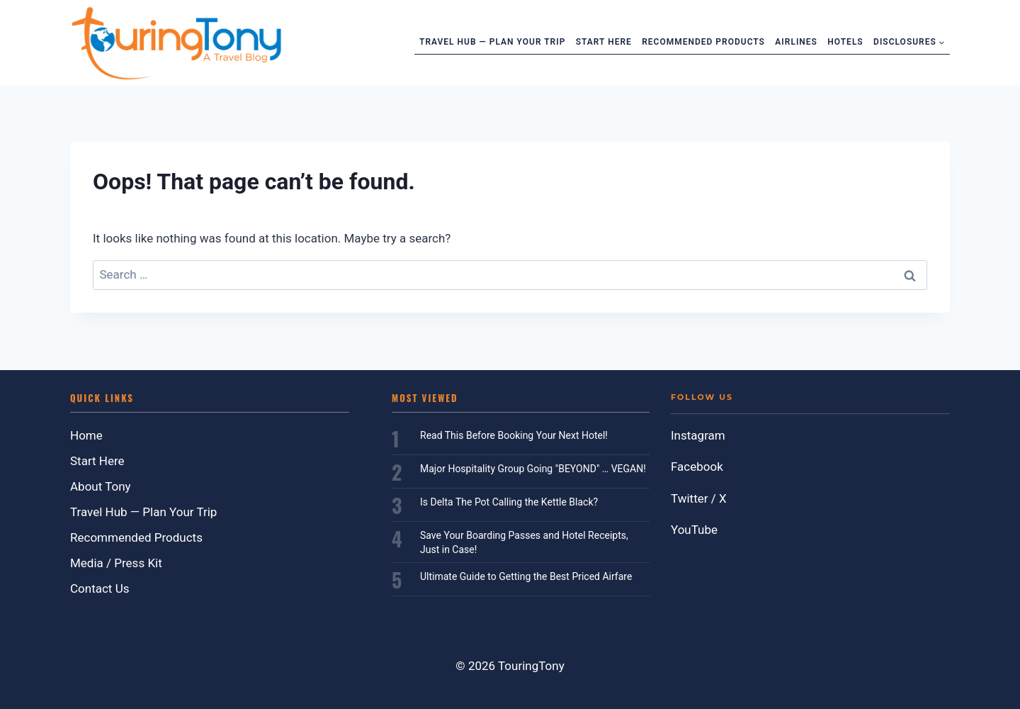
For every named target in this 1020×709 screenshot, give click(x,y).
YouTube (694, 530)
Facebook (697, 466)
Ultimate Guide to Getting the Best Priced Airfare (526, 576)
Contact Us (99, 588)
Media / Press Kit (116, 563)
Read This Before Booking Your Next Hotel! (514, 435)
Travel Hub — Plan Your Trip (492, 42)
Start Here (604, 42)
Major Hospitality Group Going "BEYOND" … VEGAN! (533, 468)
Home (86, 435)
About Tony (100, 486)
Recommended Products (703, 42)
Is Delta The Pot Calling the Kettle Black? (509, 502)
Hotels (845, 42)
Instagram (698, 435)
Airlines (796, 42)
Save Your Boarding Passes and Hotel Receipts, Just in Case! (524, 542)
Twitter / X (699, 498)
